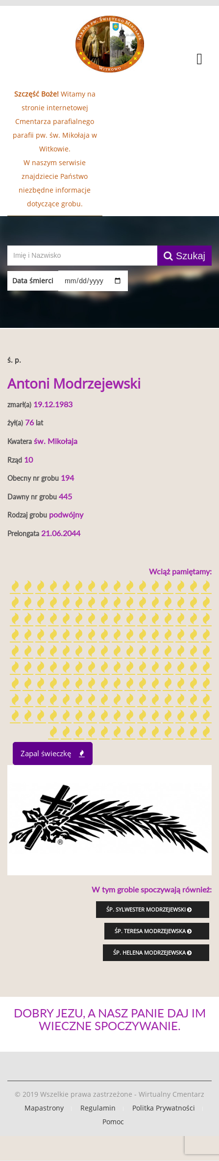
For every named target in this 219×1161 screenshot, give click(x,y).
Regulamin (98, 1107)
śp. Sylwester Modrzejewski (149, 909)
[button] (109, 60)
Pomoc (113, 1121)
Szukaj (184, 255)
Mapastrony (44, 1107)
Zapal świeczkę (53, 753)
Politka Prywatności (163, 1107)
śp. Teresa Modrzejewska (153, 931)
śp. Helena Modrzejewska (152, 952)
